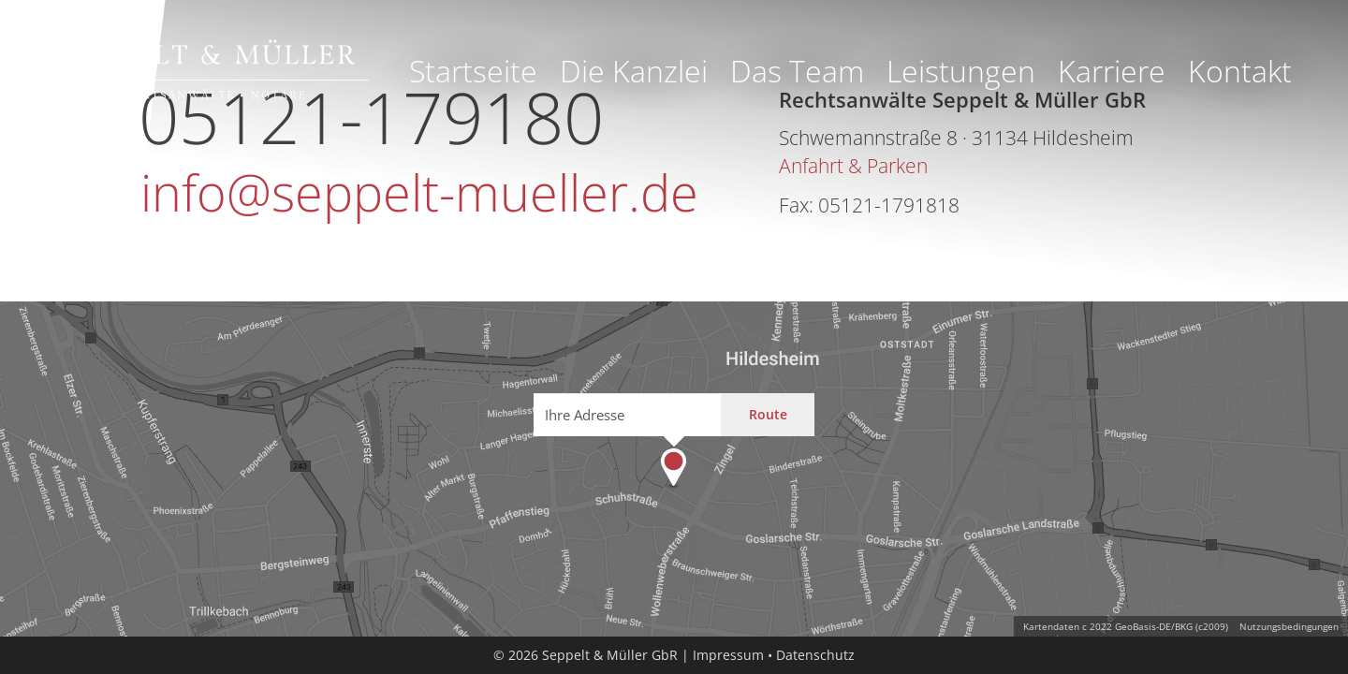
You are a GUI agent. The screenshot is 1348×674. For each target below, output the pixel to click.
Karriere (1111, 71)
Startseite (473, 71)
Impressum (728, 655)
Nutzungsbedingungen (1289, 626)
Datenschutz (815, 655)
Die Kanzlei (634, 71)
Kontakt (1240, 71)
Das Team (797, 71)
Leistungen (960, 71)
